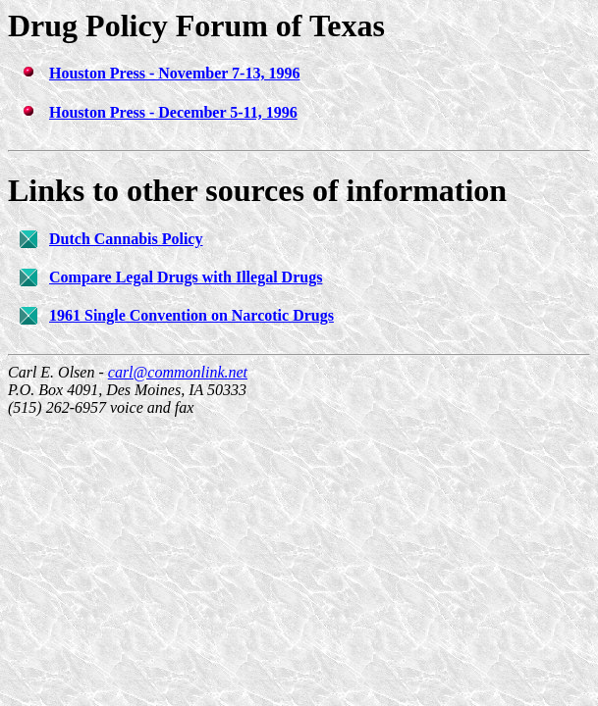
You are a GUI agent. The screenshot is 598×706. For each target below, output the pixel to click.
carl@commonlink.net (177, 372)
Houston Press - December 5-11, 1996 (173, 112)
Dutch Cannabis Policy (125, 238)
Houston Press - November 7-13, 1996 (174, 73)
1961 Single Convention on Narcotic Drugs (191, 315)
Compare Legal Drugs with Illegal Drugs (185, 277)
